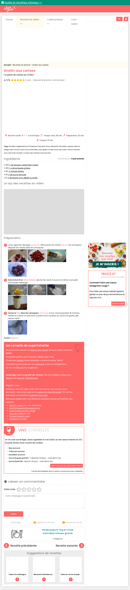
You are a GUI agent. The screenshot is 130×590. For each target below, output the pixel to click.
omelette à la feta (18, 373)
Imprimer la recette (44, 476)
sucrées (90, 560)
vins (14, 329)
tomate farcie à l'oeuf (19, 370)
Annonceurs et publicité (19, 580)
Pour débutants (52, 101)
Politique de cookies (31, 582)
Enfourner (44, 267)
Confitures (72, 555)
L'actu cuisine (74, 21)
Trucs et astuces (100, 549)
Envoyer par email (72, 476)
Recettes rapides (67, 101)
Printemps (33, 101)
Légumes (101, 558)
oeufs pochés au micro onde (22, 365)
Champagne (31, 332)
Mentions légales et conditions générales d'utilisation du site (68, 580)
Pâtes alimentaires (23, 560)
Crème (70, 104)
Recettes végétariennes (18, 101)
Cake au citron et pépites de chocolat (76, 528)
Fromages (79, 558)
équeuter (35, 199)
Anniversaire (46, 107)
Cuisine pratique (55, 21)
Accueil (9, 19)
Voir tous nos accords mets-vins (66, 420)
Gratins (20, 107)
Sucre (27, 104)
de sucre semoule (18, 129)
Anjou (9, 332)
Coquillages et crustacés (104, 555)
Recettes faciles (30, 549)
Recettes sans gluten (39, 104)
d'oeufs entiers (17, 125)
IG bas (90, 558)
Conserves (85, 555)
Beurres (37, 555)
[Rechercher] (119, 19)
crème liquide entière (20, 122)
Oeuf (22, 104)
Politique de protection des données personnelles (64, 582)
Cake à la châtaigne (17, 528)
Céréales (60, 555)
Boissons (48, 555)
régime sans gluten (39, 304)
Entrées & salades (28, 558)
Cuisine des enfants (32, 107)
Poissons (39, 560)
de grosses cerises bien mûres (24, 119)
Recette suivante (70, 500)
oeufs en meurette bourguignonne (24, 362)
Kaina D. (15, 292)
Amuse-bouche (23, 555)
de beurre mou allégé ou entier (23, 132)
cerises (20, 314)
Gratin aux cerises (40, 65)
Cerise (16, 104)
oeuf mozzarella (16, 367)
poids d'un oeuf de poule (49, 346)
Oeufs (111, 558)
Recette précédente (20, 500)
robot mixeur (29, 234)
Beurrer (65, 199)
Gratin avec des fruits (57, 104)
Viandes (101, 560)
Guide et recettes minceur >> (23, 2)
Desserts (41, 101)
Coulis (121, 555)
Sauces (60, 560)
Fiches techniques (78, 549)
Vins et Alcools (115, 560)
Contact (36, 580)
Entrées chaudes (47, 558)
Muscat (20, 332)
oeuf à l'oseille (15, 359)
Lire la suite (118, 288)
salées (50, 560)
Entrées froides (64, 558)
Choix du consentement (99, 582)
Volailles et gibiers (65, 562)
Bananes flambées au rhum (46, 528)
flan (18, 267)
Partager (16, 476)
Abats (9, 555)
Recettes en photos (22, 65)
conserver (39, 318)
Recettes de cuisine (29, 21)
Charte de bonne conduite (109, 580)
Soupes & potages (75, 560)
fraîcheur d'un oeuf (38, 349)
